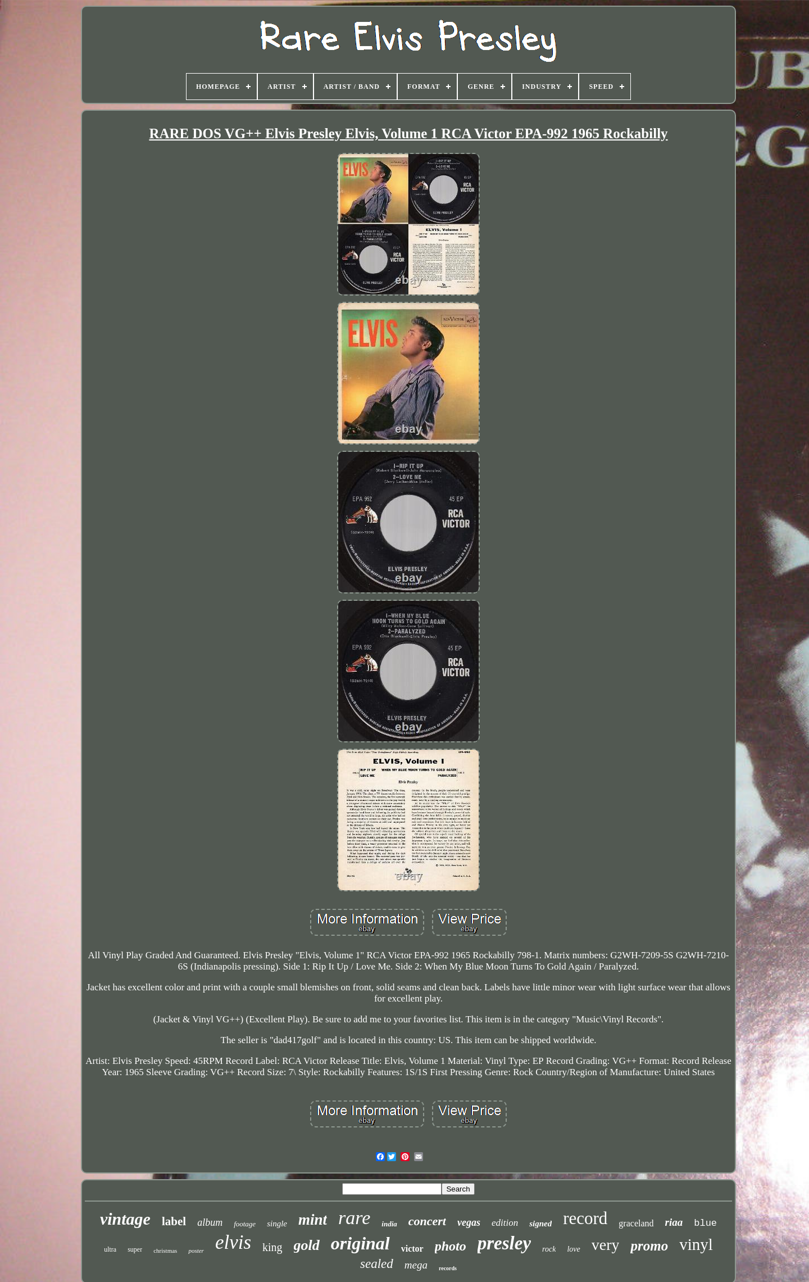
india (389, 1224)
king (272, 1247)
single (277, 1223)
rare (354, 1217)
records (448, 1268)
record (585, 1218)
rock (549, 1249)
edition (505, 1222)
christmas (165, 1250)
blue (705, 1223)
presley (504, 1243)
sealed (376, 1264)
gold (307, 1245)
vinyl (696, 1244)
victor (412, 1248)
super (135, 1249)
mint (312, 1219)
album (209, 1222)
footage (245, 1224)
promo (649, 1245)
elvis (233, 1242)
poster (196, 1250)
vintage (125, 1218)
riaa (674, 1222)
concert (427, 1221)
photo (450, 1246)
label (174, 1221)
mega (416, 1265)
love (573, 1249)
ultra (110, 1249)
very (606, 1244)
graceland (636, 1223)
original (360, 1243)
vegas (468, 1222)
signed (540, 1223)
